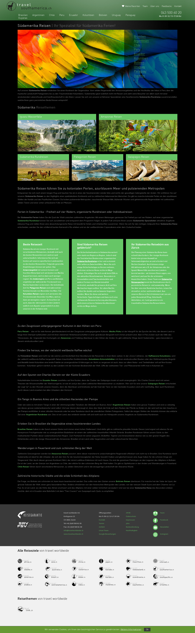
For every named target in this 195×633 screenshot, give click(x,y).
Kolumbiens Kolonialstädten (102, 359)
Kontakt (177, 6)
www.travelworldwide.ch (73, 534)
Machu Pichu (115, 331)
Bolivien (103, 15)
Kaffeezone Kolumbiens (159, 356)
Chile (52, 15)
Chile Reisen (23, 466)
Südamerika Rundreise (28, 220)
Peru (61, 15)
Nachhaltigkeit (131, 530)
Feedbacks (167, 6)
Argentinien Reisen (121, 405)
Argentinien (38, 15)
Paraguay (130, 15)
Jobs (128, 523)
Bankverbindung (132, 527)
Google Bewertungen (107, 534)
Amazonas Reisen (59, 453)
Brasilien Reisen (25, 429)
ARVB (128, 513)
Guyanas (22, 18)
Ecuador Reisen (50, 380)
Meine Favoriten (132, 6)
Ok (147, 630)
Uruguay (116, 15)
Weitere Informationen (131, 630)
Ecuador (73, 15)
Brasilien (23, 15)
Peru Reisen (23, 331)
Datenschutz (131, 516)
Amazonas (66, 338)
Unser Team (103, 530)
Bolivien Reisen (123, 481)
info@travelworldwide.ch (73, 530)
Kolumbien (88, 15)
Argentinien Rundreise (36, 414)
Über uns (154, 6)
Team (145, 6)
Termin (101, 523)
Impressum (130, 520)
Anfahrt (102, 527)
